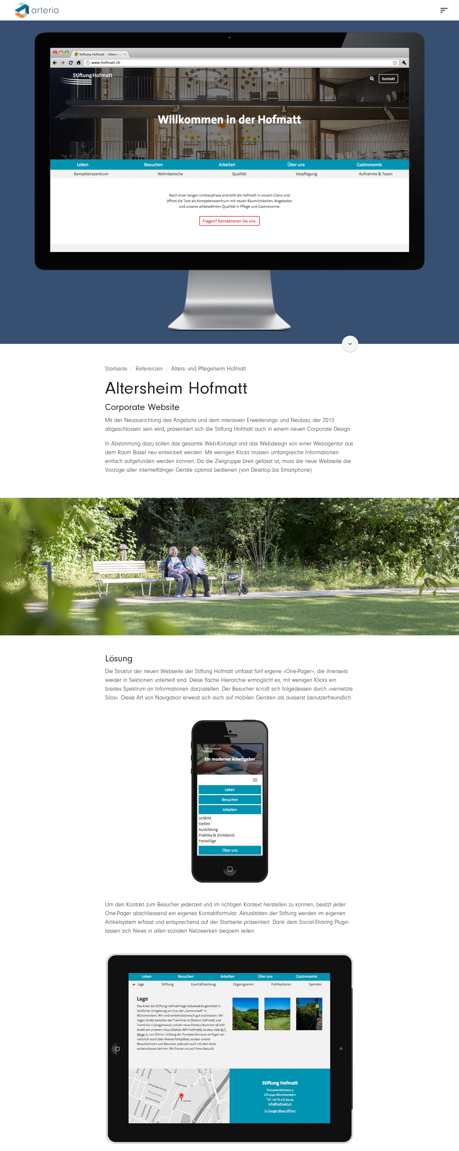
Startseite (116, 368)
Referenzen (149, 368)
